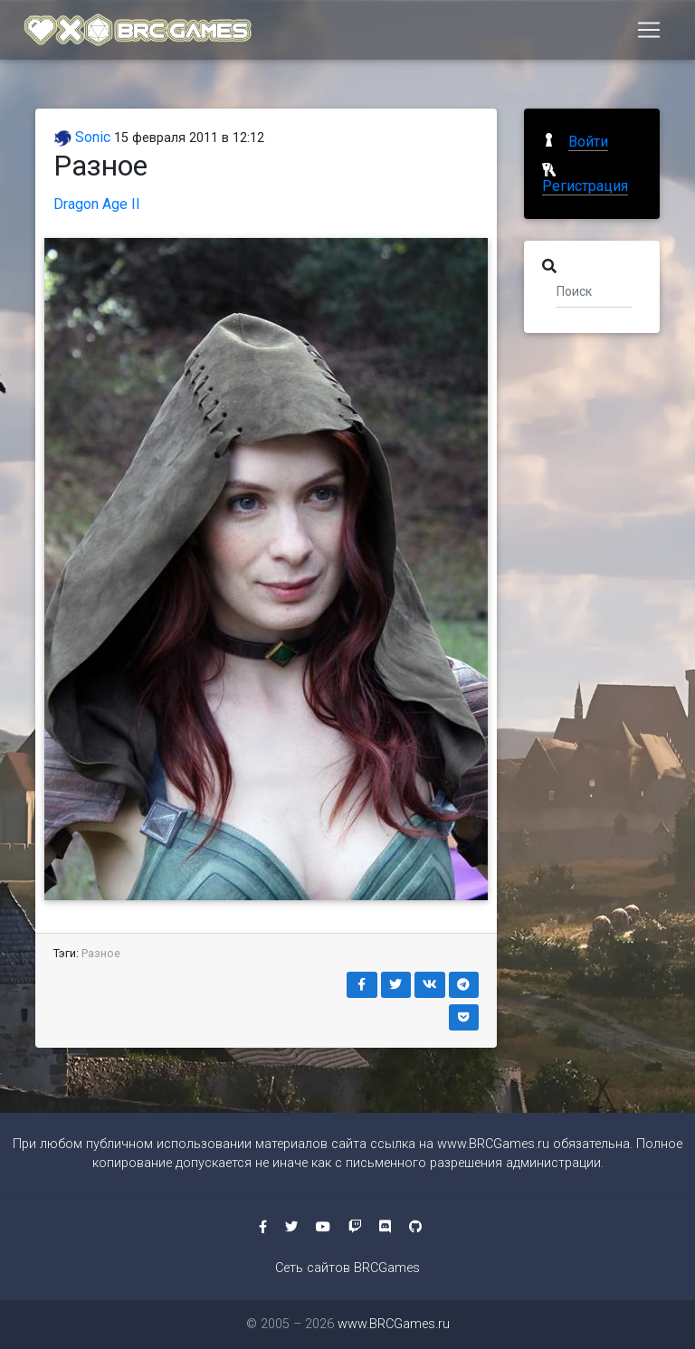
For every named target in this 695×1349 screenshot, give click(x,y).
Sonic (81, 137)
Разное (100, 953)
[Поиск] (594, 290)
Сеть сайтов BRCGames (347, 1268)
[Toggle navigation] (648, 33)
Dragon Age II (96, 204)
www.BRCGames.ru (493, 1144)
